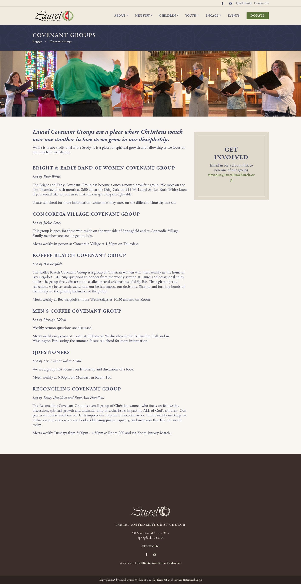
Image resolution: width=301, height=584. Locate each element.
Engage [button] (212, 16)
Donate (257, 16)
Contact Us (261, 3)
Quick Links (243, 3)
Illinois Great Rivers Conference (161, 563)
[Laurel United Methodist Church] (54, 15)
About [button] (120, 16)
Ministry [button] (142, 16)
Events (234, 16)
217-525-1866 (150, 546)
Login (198, 580)
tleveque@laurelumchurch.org (231, 177)
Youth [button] (191, 16)
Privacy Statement (184, 580)
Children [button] (167, 16)
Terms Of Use (164, 580)
